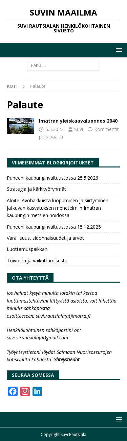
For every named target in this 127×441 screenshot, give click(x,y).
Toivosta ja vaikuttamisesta (37, 260)
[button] (117, 50)
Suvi (78, 129)
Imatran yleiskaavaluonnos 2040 (78, 121)
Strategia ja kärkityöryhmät (36, 189)
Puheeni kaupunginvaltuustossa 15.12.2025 (54, 227)
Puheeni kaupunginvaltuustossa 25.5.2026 (52, 178)
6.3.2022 (54, 129)
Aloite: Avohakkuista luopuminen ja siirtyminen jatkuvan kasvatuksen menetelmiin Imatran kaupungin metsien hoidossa (57, 208)
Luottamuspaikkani (27, 249)
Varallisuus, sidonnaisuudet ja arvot (45, 238)
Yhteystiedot (67, 359)
